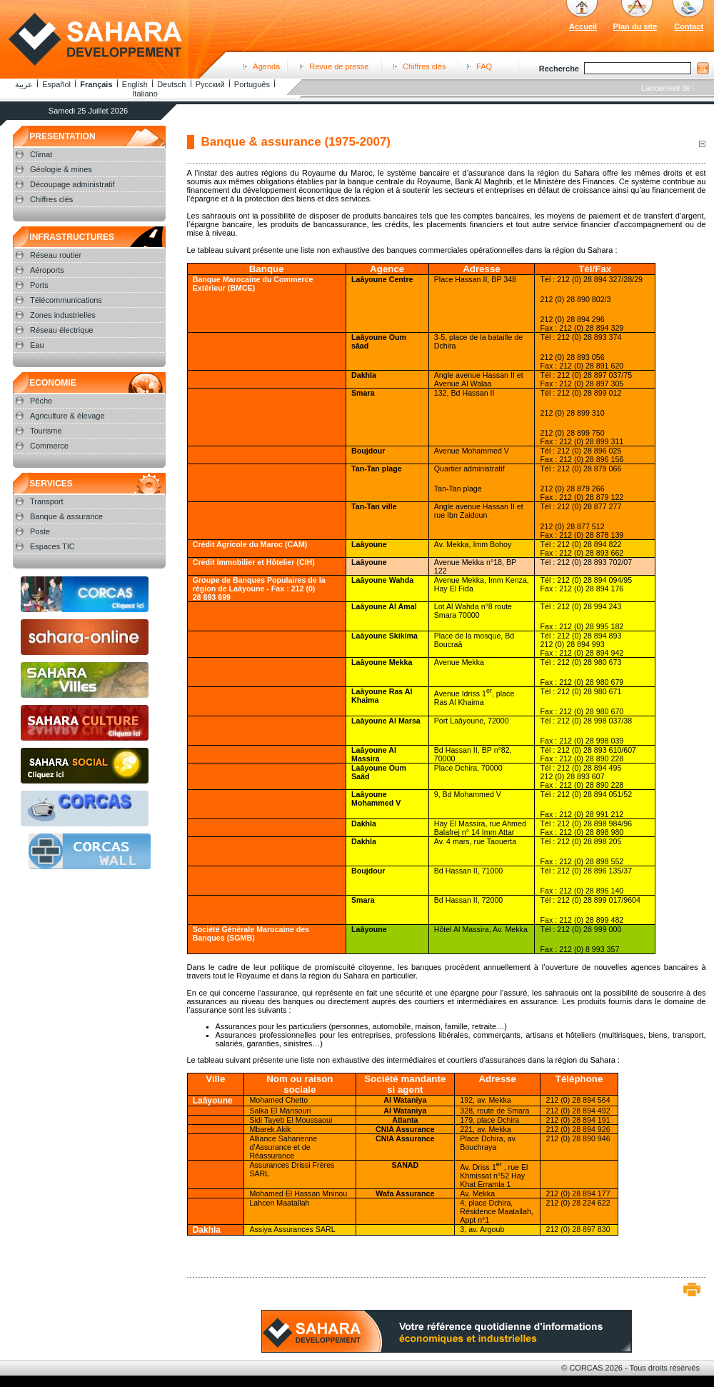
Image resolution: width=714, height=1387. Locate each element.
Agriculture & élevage (67, 415)
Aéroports (47, 270)
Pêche (41, 400)
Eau (37, 345)
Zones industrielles (63, 315)
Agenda (266, 66)
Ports (39, 285)
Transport (47, 501)
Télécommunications (66, 300)
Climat (41, 154)
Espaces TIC (52, 546)
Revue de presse (338, 66)
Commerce (49, 445)
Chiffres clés (424, 66)
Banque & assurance (66, 516)
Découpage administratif (72, 184)
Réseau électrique (62, 330)
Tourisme (46, 430)
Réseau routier (55, 255)
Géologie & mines (61, 169)
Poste (40, 531)
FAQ (484, 66)
